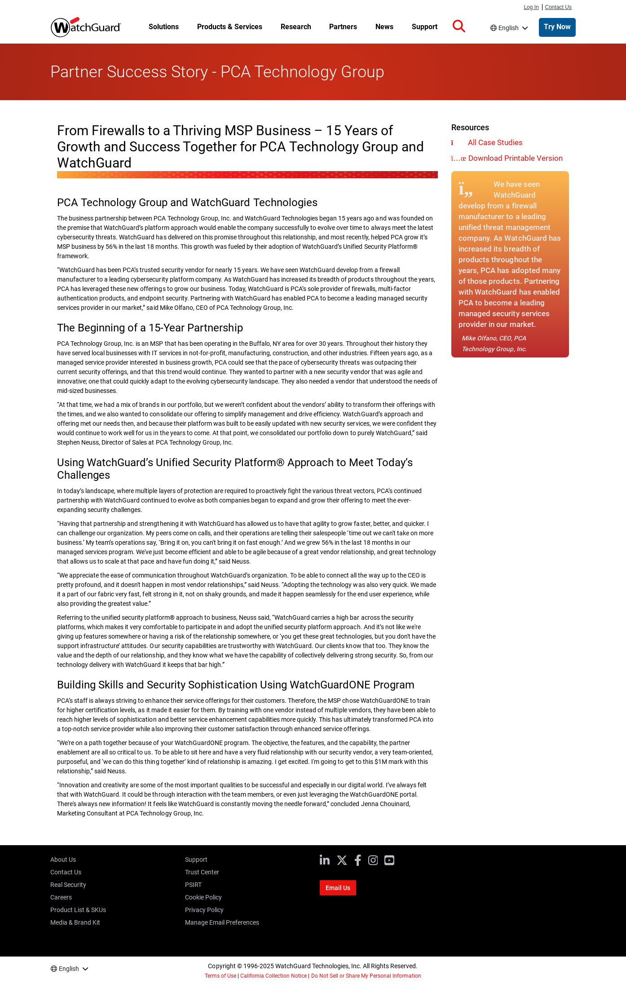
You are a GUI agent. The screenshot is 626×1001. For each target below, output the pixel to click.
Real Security (68, 884)
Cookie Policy (203, 897)
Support (196, 859)
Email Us (338, 887)
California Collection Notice (273, 976)
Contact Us (558, 7)
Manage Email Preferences (222, 922)
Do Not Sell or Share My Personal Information (366, 976)
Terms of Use (220, 976)
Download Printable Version (515, 158)
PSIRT (193, 884)
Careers (61, 897)
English (508, 27)
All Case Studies (495, 142)
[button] (459, 26)
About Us (63, 859)
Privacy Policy (204, 909)
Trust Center (202, 872)
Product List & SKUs (78, 909)
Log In (531, 7)
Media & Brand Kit (75, 922)
